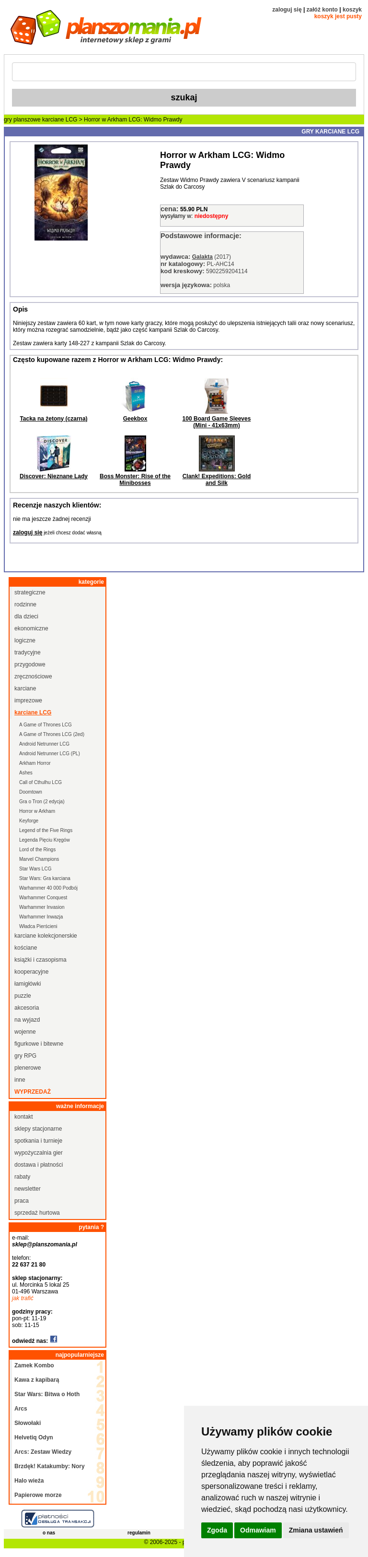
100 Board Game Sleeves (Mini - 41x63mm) (217, 422)
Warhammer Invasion (42, 907)
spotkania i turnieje (38, 1140)
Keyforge (28, 820)
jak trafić (23, 1298)
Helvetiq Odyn (33, 1437)
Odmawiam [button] (258, 1530)
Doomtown (30, 792)
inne (19, 1079)
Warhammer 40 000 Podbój (48, 888)
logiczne (24, 640)
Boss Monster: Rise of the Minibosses (135, 479)
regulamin (138, 1532)
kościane (25, 947)
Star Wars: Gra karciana (44, 878)
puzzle (22, 995)
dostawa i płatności (38, 1164)
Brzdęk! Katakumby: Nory (49, 1466)
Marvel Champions (39, 859)
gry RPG (25, 1055)
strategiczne (30, 592)
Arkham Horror (35, 763)
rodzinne (25, 604)
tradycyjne (27, 652)
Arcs (20, 1408)
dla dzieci (26, 616)
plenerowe (27, 1067)
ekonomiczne (31, 628)
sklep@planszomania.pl (44, 1244)
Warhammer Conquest (43, 897)
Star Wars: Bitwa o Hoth (47, 1394)
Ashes (26, 772)
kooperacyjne (31, 971)
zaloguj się (286, 9)
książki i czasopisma (40, 959)
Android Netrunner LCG (44, 744)
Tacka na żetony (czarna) (53, 418)
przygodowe (30, 664)
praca (21, 1200)
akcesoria (26, 1007)
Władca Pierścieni (38, 926)
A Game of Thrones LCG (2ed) (51, 734)
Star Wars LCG (35, 868)
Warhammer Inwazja (41, 916)
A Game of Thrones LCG (45, 724)
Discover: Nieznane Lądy (54, 476)
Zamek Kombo (34, 1365)
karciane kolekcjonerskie (45, 935)
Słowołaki (27, 1423)
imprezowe (28, 700)
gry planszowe (22, 119)
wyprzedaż (32, 1091)
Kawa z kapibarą (36, 1379)
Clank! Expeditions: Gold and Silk (217, 479)
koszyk (352, 9)
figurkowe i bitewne (38, 1043)
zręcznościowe (33, 676)
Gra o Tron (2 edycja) (41, 801)
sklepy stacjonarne (38, 1128)
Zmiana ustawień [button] (316, 1530)
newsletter (27, 1188)
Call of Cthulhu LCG (40, 782)
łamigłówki (27, 983)
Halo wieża (29, 1480)
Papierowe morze (38, 1495)
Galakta (202, 256)
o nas (49, 1532)
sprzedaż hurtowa (37, 1212)
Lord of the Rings (37, 849)
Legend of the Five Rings (45, 830)
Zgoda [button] (217, 1530)
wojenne (25, 1031)
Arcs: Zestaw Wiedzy (42, 1451)
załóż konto (322, 9)
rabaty (22, 1176)
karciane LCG (59, 119)
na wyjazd (27, 1019)
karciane (25, 688)
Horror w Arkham (37, 811)
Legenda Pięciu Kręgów (44, 840)
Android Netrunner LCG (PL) (49, 753)
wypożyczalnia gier (38, 1152)
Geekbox (135, 418)
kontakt (23, 1116)
